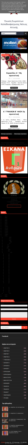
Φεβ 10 (6, 276)
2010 (3, 296)
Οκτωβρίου (6, 240)
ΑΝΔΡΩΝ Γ (6, 353)
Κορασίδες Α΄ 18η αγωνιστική (11, 284)
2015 (3, 231)
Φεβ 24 (6, 257)
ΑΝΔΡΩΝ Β (6, 351)
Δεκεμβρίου (6, 237)
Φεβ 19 (6, 264)
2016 (3, 229)
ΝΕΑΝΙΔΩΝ (6, 383)
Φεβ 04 (6, 287)
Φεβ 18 (6, 266)
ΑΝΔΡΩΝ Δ (6, 356)
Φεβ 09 (6, 278)
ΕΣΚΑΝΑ (3, 442)
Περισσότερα (14, 87)
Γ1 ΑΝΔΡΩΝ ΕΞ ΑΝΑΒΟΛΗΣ (8, 141)
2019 (3, 225)
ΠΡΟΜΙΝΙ (6, 398)
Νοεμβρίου (6, 239)
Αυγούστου (6, 243)
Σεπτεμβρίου (6, 241)
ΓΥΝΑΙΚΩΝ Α (5, 93)
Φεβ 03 (6, 288)
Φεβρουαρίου (6, 252)
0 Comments (17, 78)
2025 (3, 216)
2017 (3, 228)
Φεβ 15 (6, 270)
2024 (3, 217)
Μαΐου (5, 248)
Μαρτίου (5, 251)
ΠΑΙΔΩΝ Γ (6, 392)
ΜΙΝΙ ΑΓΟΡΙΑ (7, 377)
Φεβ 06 (6, 282)
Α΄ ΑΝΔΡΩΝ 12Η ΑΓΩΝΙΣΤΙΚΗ (16, 407)
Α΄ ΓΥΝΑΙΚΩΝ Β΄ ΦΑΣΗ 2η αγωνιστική (13, 285)
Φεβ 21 (6, 261)
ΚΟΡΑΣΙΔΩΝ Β (7, 374)
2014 (3, 232)
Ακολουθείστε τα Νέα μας (14, 206)
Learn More (12, 11)
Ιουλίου (5, 245)
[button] (12, 51)
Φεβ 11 (6, 275)
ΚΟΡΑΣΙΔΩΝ (5, 55)
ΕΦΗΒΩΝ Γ (6, 368)
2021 (3, 222)
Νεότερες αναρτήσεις (6, 133)
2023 (3, 219)
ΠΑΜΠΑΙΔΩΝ (7, 395)
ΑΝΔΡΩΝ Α (7, 348)
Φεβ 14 (6, 272)
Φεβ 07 (6, 281)
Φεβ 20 (6, 263)
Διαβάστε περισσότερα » (14, 128)
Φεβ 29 (6, 254)
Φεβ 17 (6, 267)
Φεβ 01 (6, 291)
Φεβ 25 (6, 255)
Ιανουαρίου (6, 293)
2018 (3, 226)
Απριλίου (5, 249)
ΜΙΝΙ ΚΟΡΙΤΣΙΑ (8, 380)
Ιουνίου (5, 246)
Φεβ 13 (6, 273)
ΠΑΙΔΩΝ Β (6, 389)
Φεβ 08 (6, 279)
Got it (18, 11)
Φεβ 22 (6, 260)
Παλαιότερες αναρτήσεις (20, 133)
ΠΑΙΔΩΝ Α (6, 386)
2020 (3, 223)
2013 (3, 234)
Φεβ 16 (6, 269)
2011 (3, 295)
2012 (3, 235)
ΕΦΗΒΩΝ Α (7, 362)
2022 (3, 220)
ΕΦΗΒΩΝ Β (6, 365)
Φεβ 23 (6, 258)
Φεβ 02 (6, 290)
